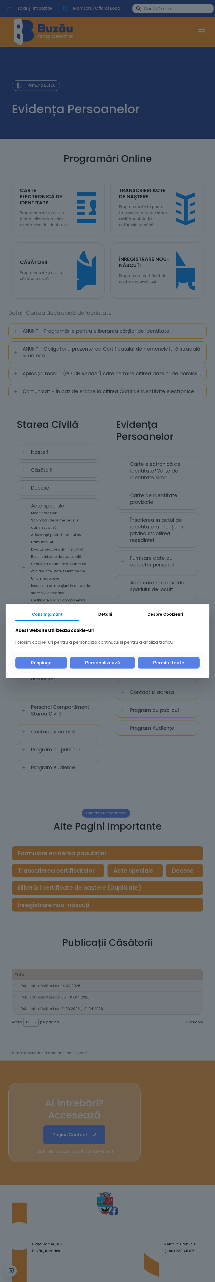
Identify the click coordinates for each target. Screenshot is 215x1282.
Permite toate (168, 663)
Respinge (41, 663)
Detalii (105, 614)
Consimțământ (47, 614)
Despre (165, 614)
